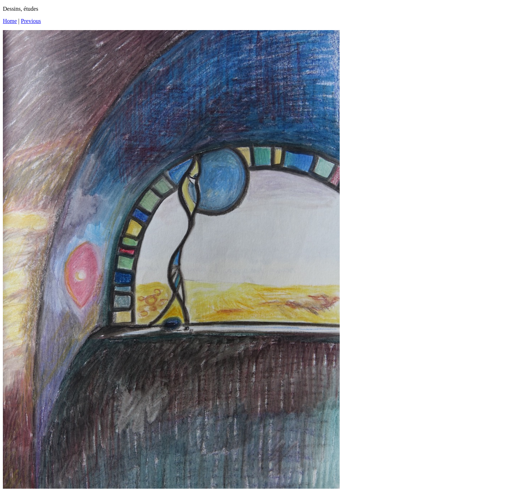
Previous (31, 21)
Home (10, 21)
